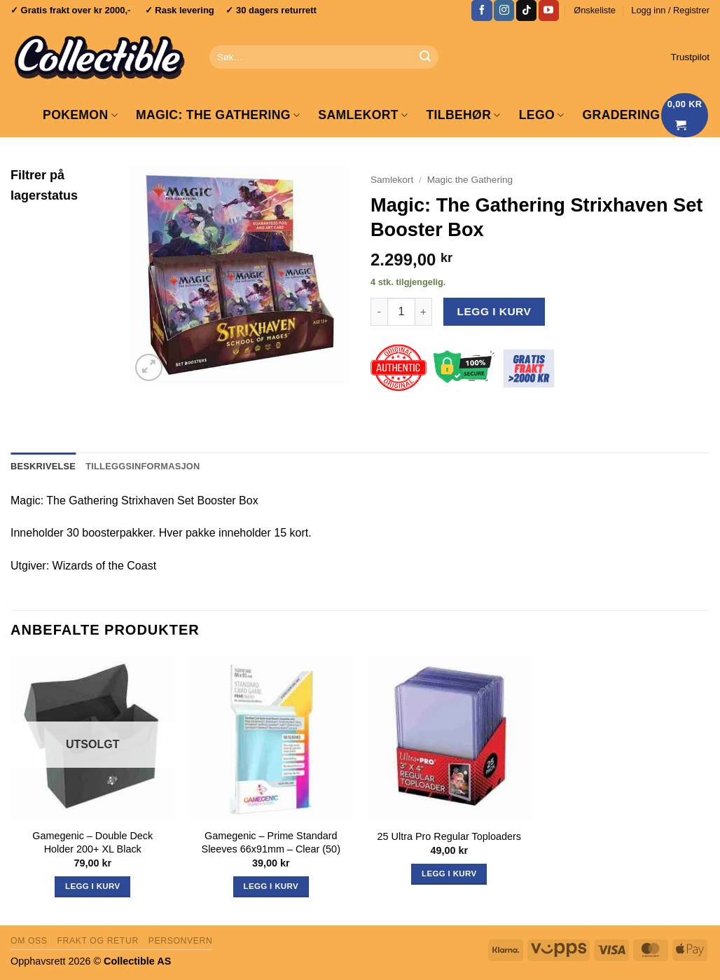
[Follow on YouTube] (549, 10)
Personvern (180, 941)
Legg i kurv (494, 311)
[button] (670, 10)
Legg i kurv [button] (271, 886)
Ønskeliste (595, 10)
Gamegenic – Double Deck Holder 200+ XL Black (92, 842)
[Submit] (425, 57)
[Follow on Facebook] (481, 10)
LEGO (542, 115)
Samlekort (363, 115)
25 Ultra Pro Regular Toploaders (449, 836)
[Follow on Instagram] (504, 10)
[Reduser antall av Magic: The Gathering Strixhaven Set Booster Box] (379, 312)
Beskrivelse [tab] (43, 466)
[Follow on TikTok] (526, 10)
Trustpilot (690, 57)
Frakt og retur (97, 941)
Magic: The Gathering (218, 115)
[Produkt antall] (401, 312)
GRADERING (621, 115)
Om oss (29, 941)
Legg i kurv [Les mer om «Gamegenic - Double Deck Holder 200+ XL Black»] (92, 886)
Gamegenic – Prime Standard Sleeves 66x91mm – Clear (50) (271, 842)
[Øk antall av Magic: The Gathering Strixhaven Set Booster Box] (423, 312)
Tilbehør (463, 115)
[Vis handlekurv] (685, 115)
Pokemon (80, 115)
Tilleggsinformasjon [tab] (142, 466)
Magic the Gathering (470, 179)
